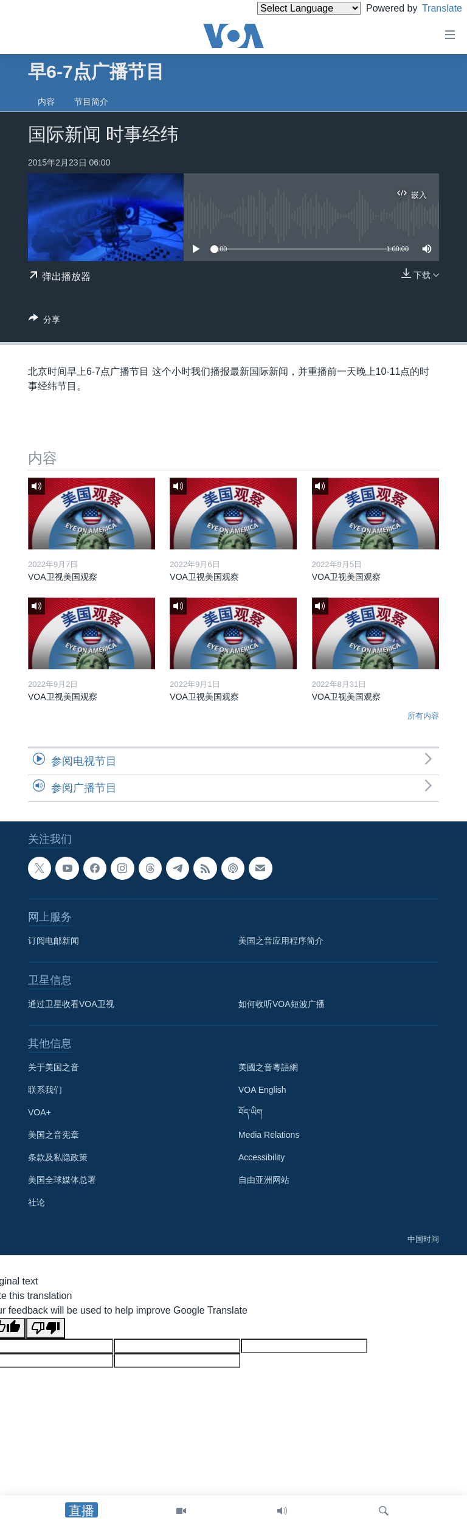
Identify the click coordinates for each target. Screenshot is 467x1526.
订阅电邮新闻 (53, 941)
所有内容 (423, 715)
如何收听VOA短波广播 (281, 1004)
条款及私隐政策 (58, 1157)
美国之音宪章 (53, 1135)
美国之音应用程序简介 (280, 941)
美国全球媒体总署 (62, 1180)
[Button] (44, 321)
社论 (36, 1202)
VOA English (262, 1090)
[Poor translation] (45, 1328)
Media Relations (268, 1135)
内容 (46, 101)
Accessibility (261, 1157)
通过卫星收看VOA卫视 (71, 1004)
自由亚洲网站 (263, 1180)
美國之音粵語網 (268, 1067)
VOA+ (39, 1112)
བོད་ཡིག (250, 1112)
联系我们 (45, 1090)
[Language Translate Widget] (288, 8)
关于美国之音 (53, 1067)
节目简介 (91, 101)
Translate (431, 8)
